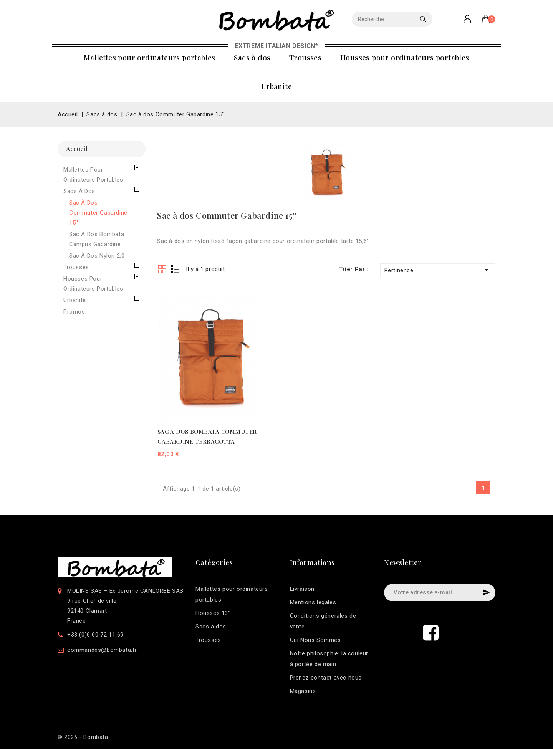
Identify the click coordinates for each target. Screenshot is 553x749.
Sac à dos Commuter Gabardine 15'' (98, 212)
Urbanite (276, 86)
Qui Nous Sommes (315, 640)
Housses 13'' (212, 613)
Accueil (77, 149)
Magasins (303, 691)
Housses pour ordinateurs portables (404, 57)
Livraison (302, 588)
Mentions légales (313, 602)
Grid (162, 269)
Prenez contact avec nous (326, 677)
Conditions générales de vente (323, 621)
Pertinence (437, 269)
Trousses (305, 57)
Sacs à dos (252, 57)
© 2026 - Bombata (83, 737)
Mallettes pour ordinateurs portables (149, 57)
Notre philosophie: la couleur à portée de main (329, 659)
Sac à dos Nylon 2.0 (96, 255)
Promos (74, 311)
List (175, 269)
